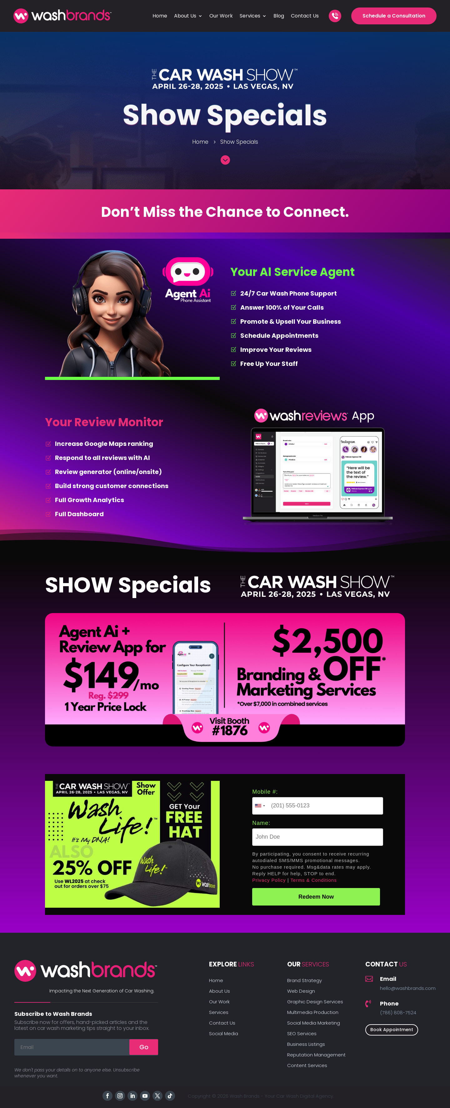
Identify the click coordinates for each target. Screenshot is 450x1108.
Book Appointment (391, 1029)
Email (388, 979)
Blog (278, 15)
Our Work (221, 15)
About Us (185, 15)
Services (250, 15)
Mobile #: (265, 792)
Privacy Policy (269, 880)
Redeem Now (316, 897)
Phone (389, 1003)
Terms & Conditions (314, 880)
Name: (261, 823)
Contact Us (305, 15)
